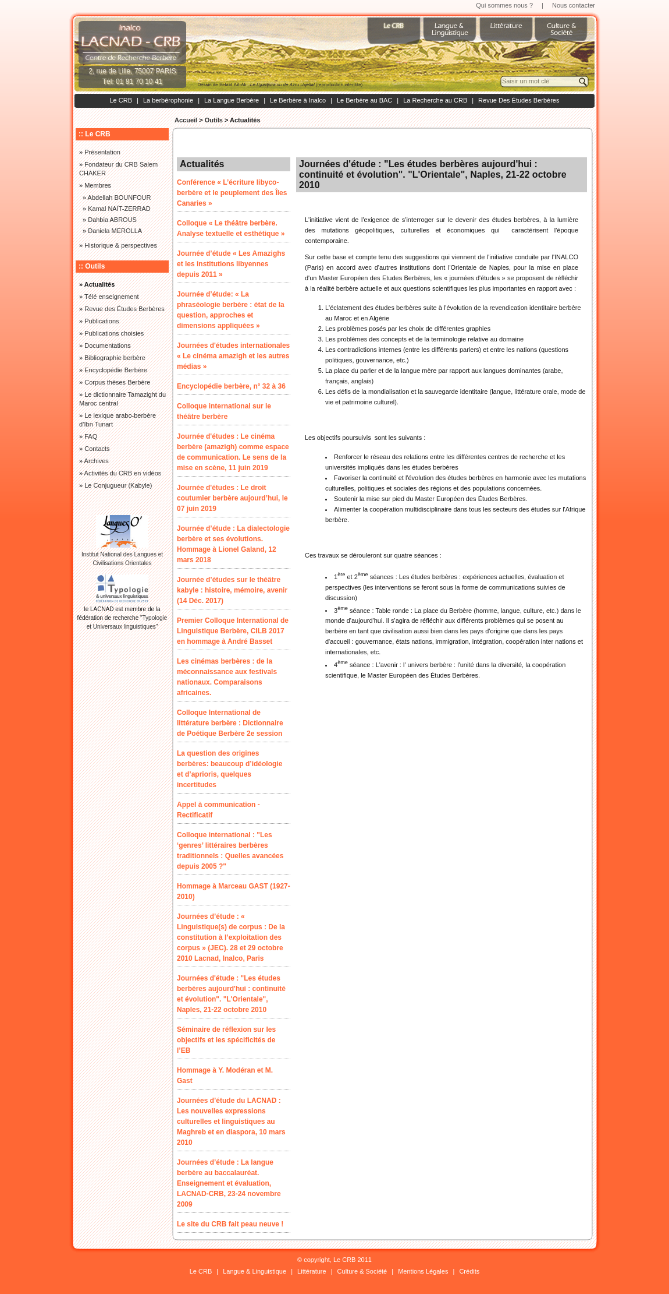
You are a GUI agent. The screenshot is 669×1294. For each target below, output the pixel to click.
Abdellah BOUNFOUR (119, 197)
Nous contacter (573, 5)
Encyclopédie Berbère (115, 369)
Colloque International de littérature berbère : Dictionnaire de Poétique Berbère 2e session (230, 723)
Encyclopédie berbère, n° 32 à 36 (231, 386)
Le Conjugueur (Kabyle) (118, 485)
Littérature (311, 1271)
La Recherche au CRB (435, 100)
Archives (96, 460)
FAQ (90, 436)
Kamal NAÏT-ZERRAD (119, 208)
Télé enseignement (111, 296)
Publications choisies (114, 333)
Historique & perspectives (120, 245)
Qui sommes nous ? (504, 5)
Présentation (102, 152)
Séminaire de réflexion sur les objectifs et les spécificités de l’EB (226, 1040)
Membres (97, 185)
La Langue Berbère (231, 100)
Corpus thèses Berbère (117, 382)
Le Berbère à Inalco (298, 100)
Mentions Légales (423, 1271)
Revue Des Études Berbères (518, 100)
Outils (214, 120)
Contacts (96, 448)
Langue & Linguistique (254, 1271)
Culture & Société (362, 1271)
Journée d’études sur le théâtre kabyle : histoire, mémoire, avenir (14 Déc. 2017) (232, 590)
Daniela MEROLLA (115, 230)
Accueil (186, 120)
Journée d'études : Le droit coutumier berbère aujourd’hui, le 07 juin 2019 (232, 498)
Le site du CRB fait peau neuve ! (230, 1224)
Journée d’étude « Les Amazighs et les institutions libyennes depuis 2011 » (231, 263)
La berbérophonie (168, 100)
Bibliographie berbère (114, 357)
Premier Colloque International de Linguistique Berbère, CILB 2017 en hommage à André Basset (233, 631)
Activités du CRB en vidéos (123, 473)
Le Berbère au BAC (364, 100)
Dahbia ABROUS (112, 219)
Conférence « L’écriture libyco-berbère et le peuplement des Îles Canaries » (232, 192)
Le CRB (120, 100)
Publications (101, 321)
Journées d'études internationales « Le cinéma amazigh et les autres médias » (233, 356)
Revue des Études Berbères (124, 308)
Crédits (469, 1271)
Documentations (107, 345)
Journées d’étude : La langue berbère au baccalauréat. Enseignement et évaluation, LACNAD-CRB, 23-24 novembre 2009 (229, 1183)
